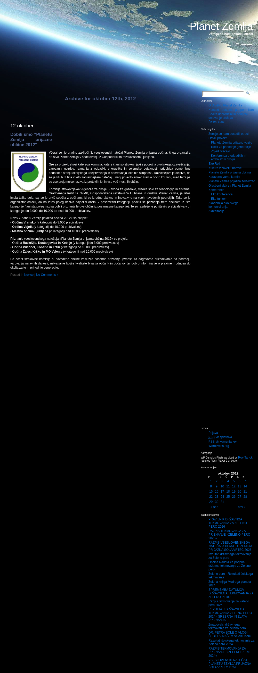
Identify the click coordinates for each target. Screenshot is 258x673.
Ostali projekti (217, 138)
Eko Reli (214, 163)
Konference (216, 190)
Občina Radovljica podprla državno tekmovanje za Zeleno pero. (229, 565)
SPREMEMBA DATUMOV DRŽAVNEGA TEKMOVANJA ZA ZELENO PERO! (230, 593)
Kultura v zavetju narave (225, 168)
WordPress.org (218, 446)
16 (216, 491)
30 (216, 502)
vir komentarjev (222, 441)
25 (228, 496)
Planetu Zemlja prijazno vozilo (231, 142)
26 (233, 496)
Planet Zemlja (221, 26)
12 (233, 486)
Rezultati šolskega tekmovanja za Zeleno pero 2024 (231, 642)
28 (245, 496)
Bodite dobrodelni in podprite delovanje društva (228, 116)
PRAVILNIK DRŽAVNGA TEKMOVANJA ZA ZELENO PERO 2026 (227, 523)
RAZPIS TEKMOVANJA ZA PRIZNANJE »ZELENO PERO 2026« (229, 534)
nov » (241, 507)
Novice (29, 275)
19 (233, 491)
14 (245, 486)
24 (222, 496)
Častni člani (216, 122)
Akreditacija (216, 211)
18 (228, 491)
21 (245, 491)
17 (222, 491)
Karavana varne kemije (224, 177)
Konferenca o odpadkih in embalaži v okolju (228, 157)
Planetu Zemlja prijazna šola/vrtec (231, 181)
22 (211, 496)
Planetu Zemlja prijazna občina (229, 172)
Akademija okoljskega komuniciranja (223, 205)
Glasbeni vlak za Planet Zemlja (229, 185)
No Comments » (47, 275)
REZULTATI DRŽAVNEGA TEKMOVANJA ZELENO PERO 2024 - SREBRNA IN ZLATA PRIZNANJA (230, 615)
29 (211, 502)
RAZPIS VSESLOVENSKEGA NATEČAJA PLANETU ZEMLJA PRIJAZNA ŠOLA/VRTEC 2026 (230, 546)
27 (239, 496)
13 (239, 486)
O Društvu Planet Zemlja (225, 105)
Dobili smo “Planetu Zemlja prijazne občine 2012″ (31, 139)
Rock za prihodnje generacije (231, 147)
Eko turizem (219, 199)
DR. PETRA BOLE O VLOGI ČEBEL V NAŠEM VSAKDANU (229, 634)
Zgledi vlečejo (220, 151)
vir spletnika (220, 437)
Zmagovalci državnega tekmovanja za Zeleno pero (227, 626)
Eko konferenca (221, 194)
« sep (214, 507)
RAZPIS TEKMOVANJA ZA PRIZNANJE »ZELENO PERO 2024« (229, 652)
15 (211, 491)
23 (216, 496)
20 (239, 491)
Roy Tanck (245, 457)
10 (222, 486)
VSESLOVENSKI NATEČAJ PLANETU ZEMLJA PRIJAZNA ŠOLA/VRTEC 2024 (229, 663)
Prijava (213, 433)
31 (222, 502)
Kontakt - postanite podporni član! (231, 110)
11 (228, 486)
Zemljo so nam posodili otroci (228, 134)
